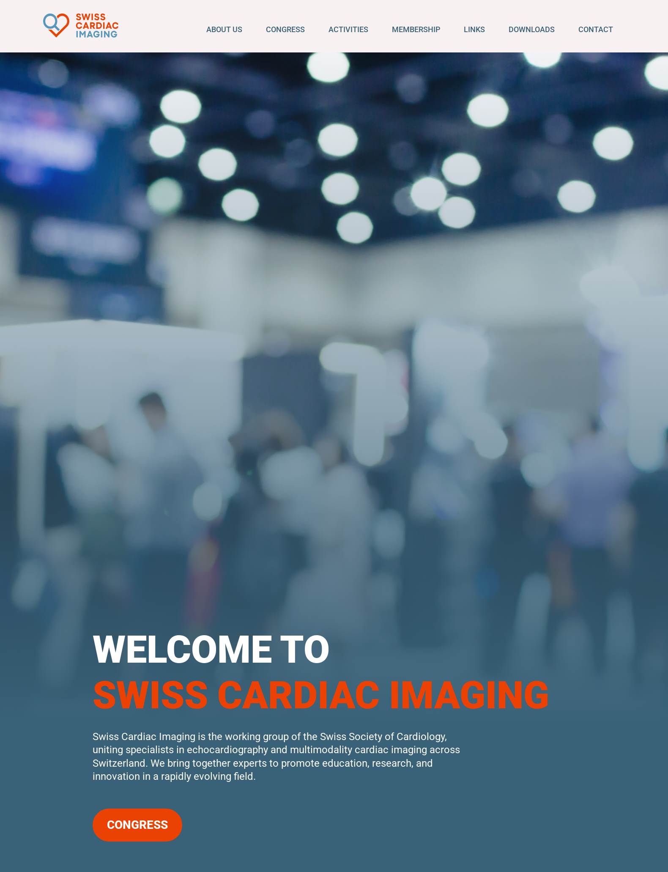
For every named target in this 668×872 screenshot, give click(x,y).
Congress (285, 29)
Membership (416, 29)
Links (474, 29)
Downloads (532, 29)
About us (224, 29)
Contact (595, 29)
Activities (348, 29)
